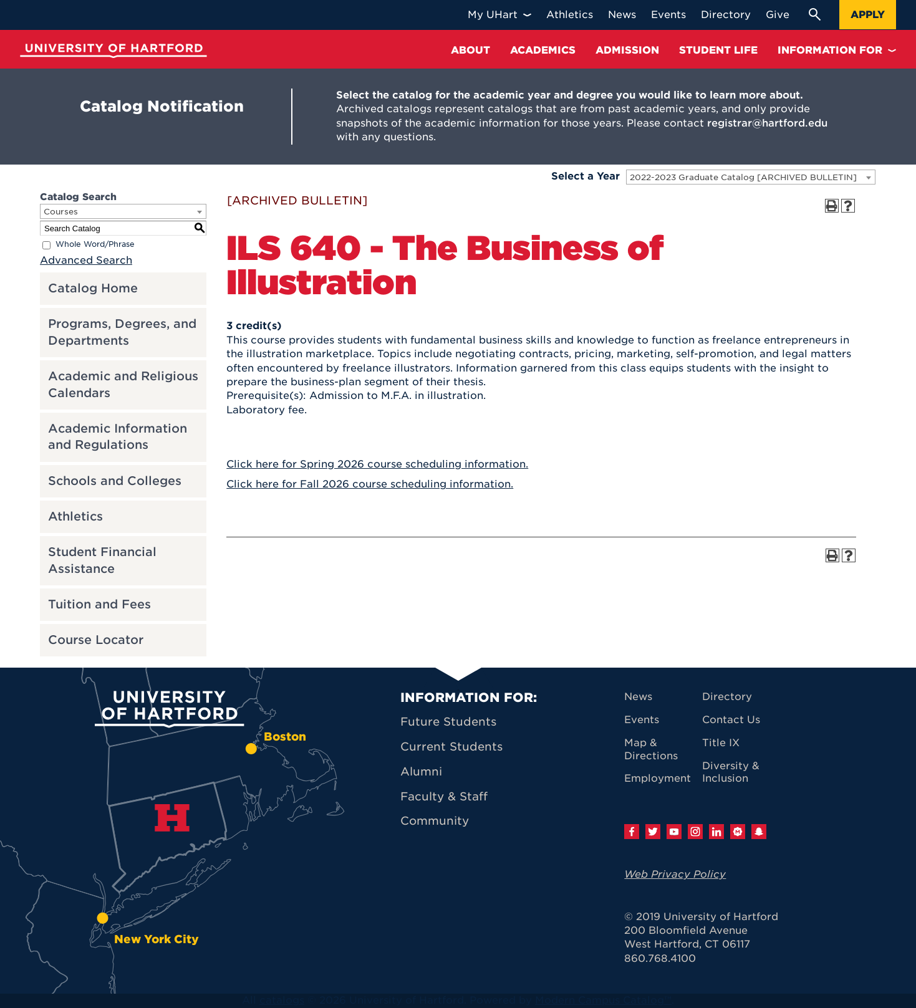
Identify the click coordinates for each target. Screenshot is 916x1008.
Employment (657, 778)
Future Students (448, 721)
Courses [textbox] (61, 211)
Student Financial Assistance (102, 560)
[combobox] (750, 177)
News (638, 697)
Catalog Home (93, 288)
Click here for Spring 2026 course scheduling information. (377, 464)
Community (434, 820)
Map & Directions (651, 749)
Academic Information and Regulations (117, 437)
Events (641, 720)
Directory (727, 697)
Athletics (75, 516)
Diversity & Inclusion (730, 772)
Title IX (721, 743)
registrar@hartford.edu (767, 123)
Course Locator (95, 640)
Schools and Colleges (114, 481)
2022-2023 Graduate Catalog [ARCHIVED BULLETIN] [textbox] (743, 177)
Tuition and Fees (99, 604)
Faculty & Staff (444, 796)
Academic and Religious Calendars (123, 384)
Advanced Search (86, 260)
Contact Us (731, 720)
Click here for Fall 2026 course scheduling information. (369, 484)
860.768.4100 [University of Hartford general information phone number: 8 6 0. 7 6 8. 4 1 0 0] (660, 958)
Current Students (451, 746)
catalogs (281, 1000)
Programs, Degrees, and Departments (122, 332)
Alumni (421, 771)
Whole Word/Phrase (95, 244)
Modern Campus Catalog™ (603, 1000)
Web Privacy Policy (675, 874)
